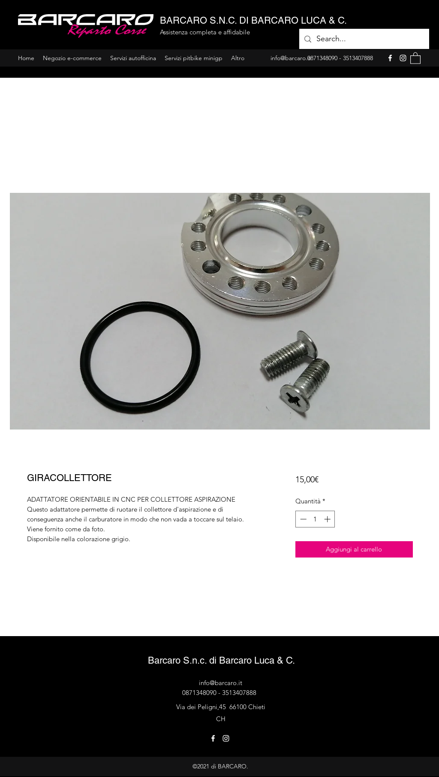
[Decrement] (302, 519)
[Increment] (328, 519)
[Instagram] (403, 58)
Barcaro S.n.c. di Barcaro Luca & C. (221, 660)
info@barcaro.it (220, 683)
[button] (415, 58)
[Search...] (363, 39)
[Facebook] (390, 58)
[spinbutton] (315, 519)
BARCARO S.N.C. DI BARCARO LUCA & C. (253, 20)
